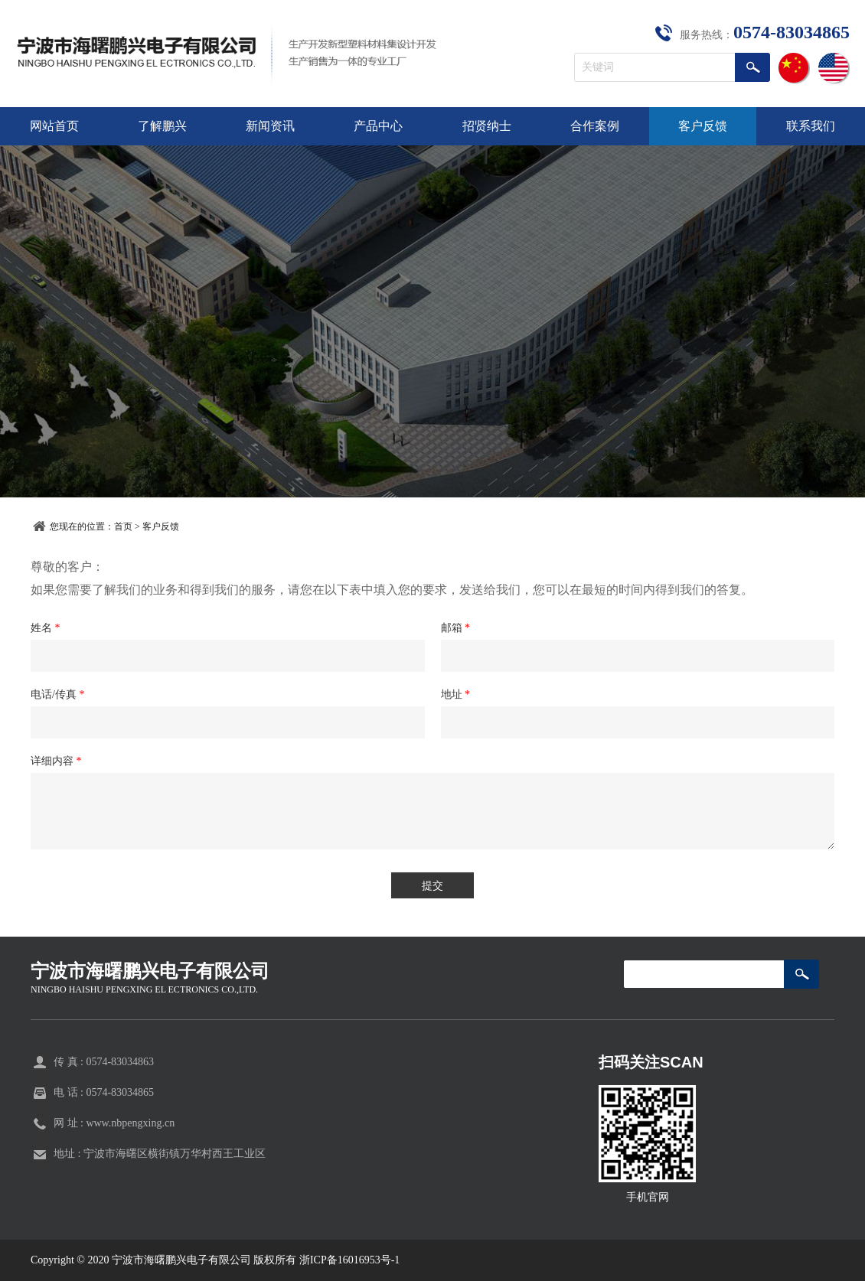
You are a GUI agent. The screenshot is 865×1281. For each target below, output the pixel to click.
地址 (456, 694)
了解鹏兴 (162, 125)
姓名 (45, 628)
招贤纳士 (486, 125)
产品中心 (378, 125)
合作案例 (594, 125)
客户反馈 (702, 125)
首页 (123, 526)
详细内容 (56, 761)
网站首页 (54, 125)
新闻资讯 (270, 125)
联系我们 (810, 125)
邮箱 (456, 628)
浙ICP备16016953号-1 (349, 1260)
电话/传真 (57, 694)
